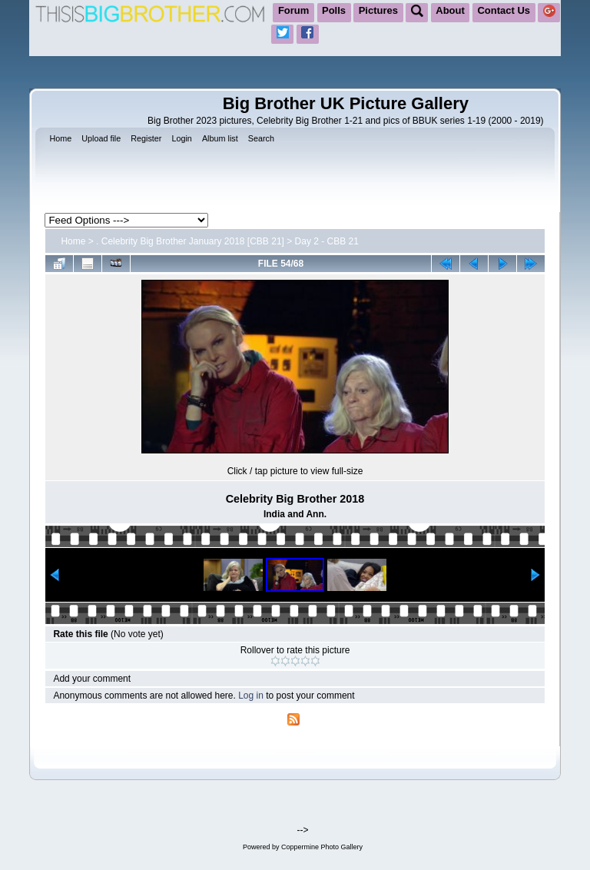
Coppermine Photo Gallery (322, 847)
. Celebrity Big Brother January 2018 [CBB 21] (190, 241)
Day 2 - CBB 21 (327, 241)
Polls (334, 10)
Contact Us (503, 10)
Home (73, 241)
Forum (293, 10)
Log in (251, 695)
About (450, 10)
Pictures (378, 10)
